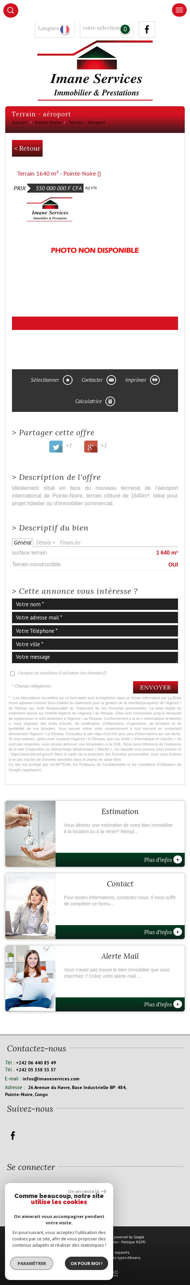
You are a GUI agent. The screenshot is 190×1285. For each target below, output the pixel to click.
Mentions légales (80, 1242)
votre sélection (101, 28)
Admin (113, 1242)
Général (22, 542)
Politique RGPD (133, 1242)
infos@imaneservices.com (51, 1079)
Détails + (45, 542)
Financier (70, 542)
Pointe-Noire (48, 122)
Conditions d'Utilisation (157, 764)
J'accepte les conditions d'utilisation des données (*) (62, 673)
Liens (100, 1242)
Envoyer (155, 687)
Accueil (19, 122)
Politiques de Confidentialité (102, 764)
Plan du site (54, 1242)
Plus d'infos (163, 859)
